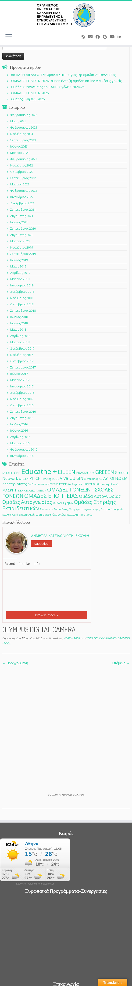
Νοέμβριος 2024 (21, 134)
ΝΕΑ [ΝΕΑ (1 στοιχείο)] (20, 490)
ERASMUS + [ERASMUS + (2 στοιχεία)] (85, 472)
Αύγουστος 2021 (21, 216)
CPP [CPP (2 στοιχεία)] (17, 472)
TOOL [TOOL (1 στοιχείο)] (55, 478)
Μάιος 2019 (18, 266)
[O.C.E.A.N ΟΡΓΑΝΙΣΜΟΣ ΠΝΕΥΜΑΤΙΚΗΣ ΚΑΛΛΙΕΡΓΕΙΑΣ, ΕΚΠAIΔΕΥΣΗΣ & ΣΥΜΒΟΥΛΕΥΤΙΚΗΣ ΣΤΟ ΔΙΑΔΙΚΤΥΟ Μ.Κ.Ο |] (66, 15)
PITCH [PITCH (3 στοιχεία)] (35, 478)
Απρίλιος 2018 (20, 336)
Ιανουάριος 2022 (21, 197)
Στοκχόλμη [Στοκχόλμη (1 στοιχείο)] (68, 509)
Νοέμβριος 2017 (21, 355)
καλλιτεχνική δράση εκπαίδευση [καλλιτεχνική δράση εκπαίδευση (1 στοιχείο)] (22, 514)
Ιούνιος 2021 (19, 222)
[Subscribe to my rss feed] (85, 37)
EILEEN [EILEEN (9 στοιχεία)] (66, 472)
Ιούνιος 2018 (19, 323)
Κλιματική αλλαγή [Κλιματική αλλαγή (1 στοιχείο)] (107, 484)
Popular (24, 563)
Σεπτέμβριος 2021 (23, 209)
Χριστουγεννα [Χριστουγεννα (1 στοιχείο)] (84, 509)
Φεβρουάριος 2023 (23, 159)
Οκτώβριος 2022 (21, 172)
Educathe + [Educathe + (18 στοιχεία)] (39, 471)
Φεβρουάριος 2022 (23, 190)
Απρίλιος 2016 (20, 437)
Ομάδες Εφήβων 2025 (28, 99)
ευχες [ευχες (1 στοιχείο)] (96, 509)
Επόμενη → (121, 663)
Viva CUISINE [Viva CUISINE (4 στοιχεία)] (73, 478)
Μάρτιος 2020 (19, 241)
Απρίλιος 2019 (20, 273)
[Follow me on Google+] (106, 37)
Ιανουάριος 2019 (21, 285)
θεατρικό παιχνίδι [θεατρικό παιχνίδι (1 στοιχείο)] (112, 509)
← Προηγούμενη (15, 663)
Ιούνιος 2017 (19, 374)
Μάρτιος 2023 (19, 153)
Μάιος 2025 (18, 121)
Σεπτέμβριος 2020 (23, 228)
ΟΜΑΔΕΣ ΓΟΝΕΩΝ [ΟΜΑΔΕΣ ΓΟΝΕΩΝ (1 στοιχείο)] (35, 490)
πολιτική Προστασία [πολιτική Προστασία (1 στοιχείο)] (79, 514)
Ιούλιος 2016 (19, 424)
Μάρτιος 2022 (19, 184)
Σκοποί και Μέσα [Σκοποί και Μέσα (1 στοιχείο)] (50, 509)
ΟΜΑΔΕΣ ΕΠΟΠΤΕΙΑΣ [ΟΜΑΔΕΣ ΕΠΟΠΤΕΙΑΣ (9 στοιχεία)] (51, 495)
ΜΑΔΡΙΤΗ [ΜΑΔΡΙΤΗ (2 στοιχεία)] (9, 490)
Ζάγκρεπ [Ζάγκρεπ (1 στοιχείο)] (77, 484)
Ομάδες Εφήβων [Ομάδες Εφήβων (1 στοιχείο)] (63, 503)
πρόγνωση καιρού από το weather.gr (35, 807)
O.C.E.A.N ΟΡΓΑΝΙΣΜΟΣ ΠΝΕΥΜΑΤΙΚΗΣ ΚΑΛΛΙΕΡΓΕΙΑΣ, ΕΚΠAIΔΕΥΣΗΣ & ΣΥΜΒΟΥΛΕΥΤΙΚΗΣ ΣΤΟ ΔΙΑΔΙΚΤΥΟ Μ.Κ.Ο (66, 972)
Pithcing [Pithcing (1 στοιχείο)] (46, 478)
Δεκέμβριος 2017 (22, 348)
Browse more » (46, 615)
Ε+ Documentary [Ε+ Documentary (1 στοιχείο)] (38, 484)
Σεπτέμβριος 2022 (23, 178)
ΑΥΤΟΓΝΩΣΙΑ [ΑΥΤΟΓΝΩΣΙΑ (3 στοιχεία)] (115, 478)
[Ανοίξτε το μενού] (8, 36)
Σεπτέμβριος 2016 (23, 411)
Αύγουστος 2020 (21, 235)
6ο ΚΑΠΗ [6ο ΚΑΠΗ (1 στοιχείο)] (7, 473)
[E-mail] (92, 37)
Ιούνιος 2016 (19, 430)
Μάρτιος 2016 (19, 443)
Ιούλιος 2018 (19, 317)
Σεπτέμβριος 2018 (23, 310)
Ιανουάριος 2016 (21, 456)
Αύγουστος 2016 (21, 418)
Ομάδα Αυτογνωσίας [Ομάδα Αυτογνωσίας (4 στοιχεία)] (100, 496)
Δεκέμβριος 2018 (22, 291)
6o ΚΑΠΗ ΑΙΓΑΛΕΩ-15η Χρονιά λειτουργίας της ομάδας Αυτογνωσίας (63, 74)
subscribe (41, 543)
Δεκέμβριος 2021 (22, 203)
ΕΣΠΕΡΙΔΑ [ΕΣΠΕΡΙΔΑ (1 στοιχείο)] (65, 484)
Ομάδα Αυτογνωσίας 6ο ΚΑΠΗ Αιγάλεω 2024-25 (48, 87)
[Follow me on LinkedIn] (121, 37)
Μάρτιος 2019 (19, 279)
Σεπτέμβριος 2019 (23, 254)
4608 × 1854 (71, 638)
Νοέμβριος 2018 (21, 298)
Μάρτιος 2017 (19, 380)
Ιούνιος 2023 (19, 146)
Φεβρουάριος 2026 (23, 115)
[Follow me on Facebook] (99, 37)
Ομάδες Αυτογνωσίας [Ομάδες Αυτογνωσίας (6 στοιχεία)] (27, 501)
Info (37, 563)
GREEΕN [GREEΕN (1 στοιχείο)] (24, 478)
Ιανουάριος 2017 (21, 386)
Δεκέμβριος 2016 (22, 392)
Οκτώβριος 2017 (21, 361)
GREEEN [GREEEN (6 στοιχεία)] (104, 472)
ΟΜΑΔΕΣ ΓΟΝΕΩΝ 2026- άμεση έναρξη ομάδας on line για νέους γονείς (66, 81)
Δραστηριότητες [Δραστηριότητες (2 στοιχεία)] (14, 484)
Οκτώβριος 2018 (21, 304)
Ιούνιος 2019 (19, 260)
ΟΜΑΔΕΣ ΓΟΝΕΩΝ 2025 (30, 93)
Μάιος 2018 (18, 329)
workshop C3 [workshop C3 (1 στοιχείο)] (94, 478)
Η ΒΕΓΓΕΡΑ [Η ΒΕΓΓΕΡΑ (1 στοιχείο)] (89, 484)
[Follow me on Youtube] (114, 37)
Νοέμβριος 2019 (21, 247)
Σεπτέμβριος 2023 (23, 140)
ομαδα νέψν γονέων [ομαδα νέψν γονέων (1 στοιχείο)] (54, 514)
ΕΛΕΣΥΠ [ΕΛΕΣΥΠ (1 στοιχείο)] (54, 484)
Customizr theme (92, 980)
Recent (9, 563)
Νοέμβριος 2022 (21, 165)
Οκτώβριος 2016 (21, 405)
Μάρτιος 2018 (19, 342)
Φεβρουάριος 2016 (23, 449)
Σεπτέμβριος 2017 (23, 367)
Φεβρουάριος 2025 (23, 127)
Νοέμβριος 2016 (21, 399)
